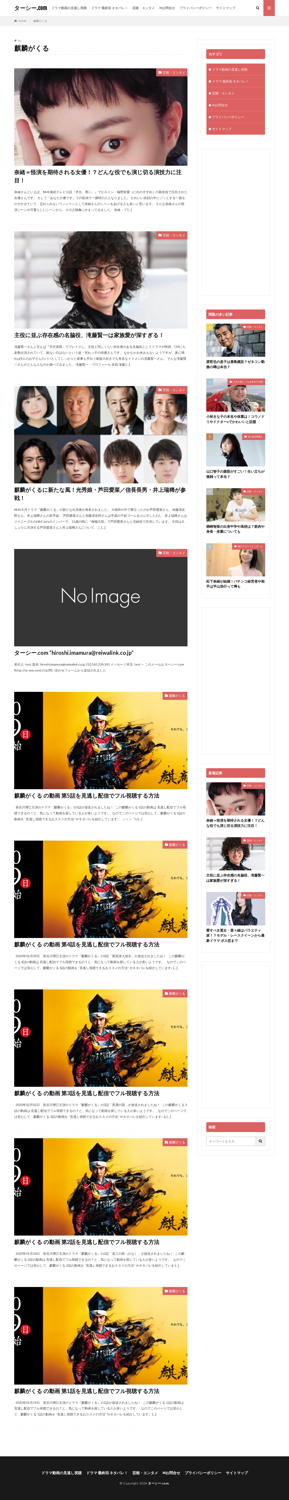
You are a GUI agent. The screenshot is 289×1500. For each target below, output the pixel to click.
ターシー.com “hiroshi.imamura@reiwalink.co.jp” (74, 652)
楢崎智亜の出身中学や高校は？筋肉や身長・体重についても (235, 529)
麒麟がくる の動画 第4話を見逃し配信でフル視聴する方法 (86, 944)
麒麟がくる (40, 21)
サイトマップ (225, 8)
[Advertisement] (235, 222)
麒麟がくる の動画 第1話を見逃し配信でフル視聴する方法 (86, 1391)
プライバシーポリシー (195, 8)
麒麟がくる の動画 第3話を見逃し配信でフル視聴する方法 (86, 1093)
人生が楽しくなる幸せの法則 (248, 381)
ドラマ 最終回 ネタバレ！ (109, 8)
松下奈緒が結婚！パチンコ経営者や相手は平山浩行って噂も (235, 584)
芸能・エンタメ (143, 8)
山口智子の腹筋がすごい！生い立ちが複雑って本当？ (235, 474)
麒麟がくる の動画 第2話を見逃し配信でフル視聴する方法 (86, 1242)
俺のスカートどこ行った (250, 546)
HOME (22, 21)
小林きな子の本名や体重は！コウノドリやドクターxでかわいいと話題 (235, 419)
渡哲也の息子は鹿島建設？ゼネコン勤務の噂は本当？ (235, 364)
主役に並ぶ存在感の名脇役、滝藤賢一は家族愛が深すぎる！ (89, 335)
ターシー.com (30, 8)
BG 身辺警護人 (255, 436)
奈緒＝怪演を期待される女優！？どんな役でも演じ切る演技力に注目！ (98, 176)
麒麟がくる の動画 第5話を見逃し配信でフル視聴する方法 (86, 795)
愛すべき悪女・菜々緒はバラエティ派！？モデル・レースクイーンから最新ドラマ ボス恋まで (235, 935)
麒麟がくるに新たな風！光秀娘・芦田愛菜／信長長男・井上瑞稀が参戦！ (100, 493)
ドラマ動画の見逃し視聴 (69, 8)
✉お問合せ (167, 8)
